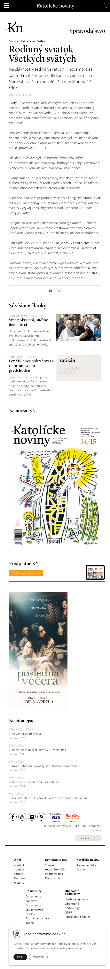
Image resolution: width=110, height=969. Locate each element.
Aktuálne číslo (86, 865)
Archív (85, 838)
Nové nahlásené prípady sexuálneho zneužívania (44, 766)
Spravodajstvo (21, 729)
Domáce (15, 745)
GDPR (68, 912)
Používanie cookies (77, 916)
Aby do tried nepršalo (26, 733)
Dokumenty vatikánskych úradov (34, 910)
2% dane (19, 878)
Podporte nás (54, 873)
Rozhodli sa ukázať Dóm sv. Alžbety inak (39, 749)
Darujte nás (52, 878)
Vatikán (15, 777)
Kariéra (18, 873)
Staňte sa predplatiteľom (26, 573)
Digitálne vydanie (76, 899)
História (19, 882)
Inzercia (19, 869)
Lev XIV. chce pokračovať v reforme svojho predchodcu (31, 366)
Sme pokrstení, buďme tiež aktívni (35, 782)
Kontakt (19, 865)
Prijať (20, 956)
